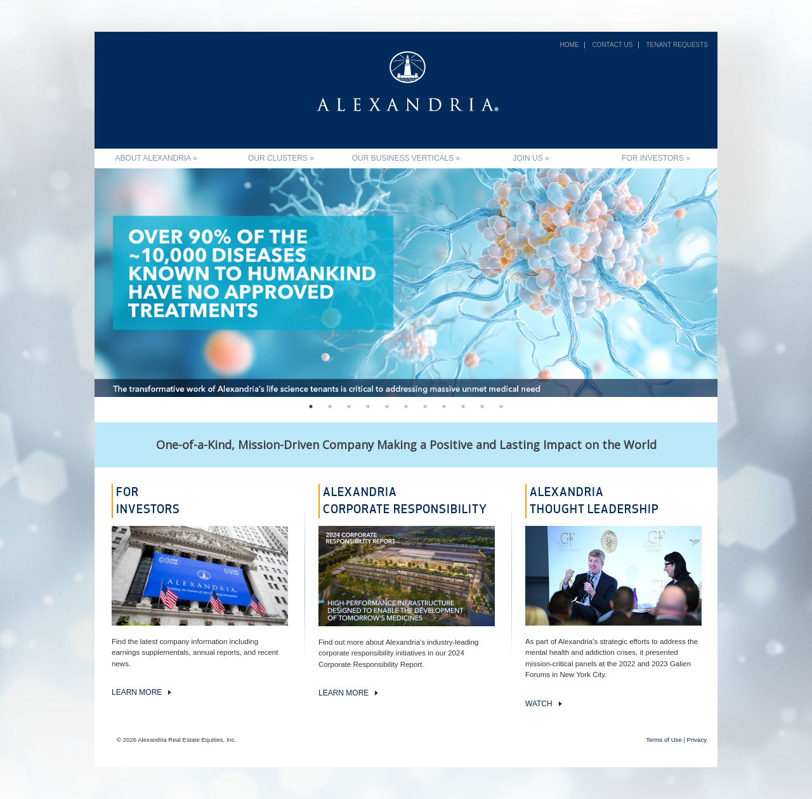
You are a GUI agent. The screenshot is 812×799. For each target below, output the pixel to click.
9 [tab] (463, 406)
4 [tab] (368, 406)
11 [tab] (501, 406)
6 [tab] (406, 406)
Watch (539, 703)
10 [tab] (482, 406)
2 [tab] (330, 406)
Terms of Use (664, 739)
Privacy (697, 739)
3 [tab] (349, 406)
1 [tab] (310, 406)
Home (569, 44)
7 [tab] (425, 406)
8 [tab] (444, 406)
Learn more (137, 692)
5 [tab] (387, 406)
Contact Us (612, 44)
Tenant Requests (677, 44)
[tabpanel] (406, 282)
